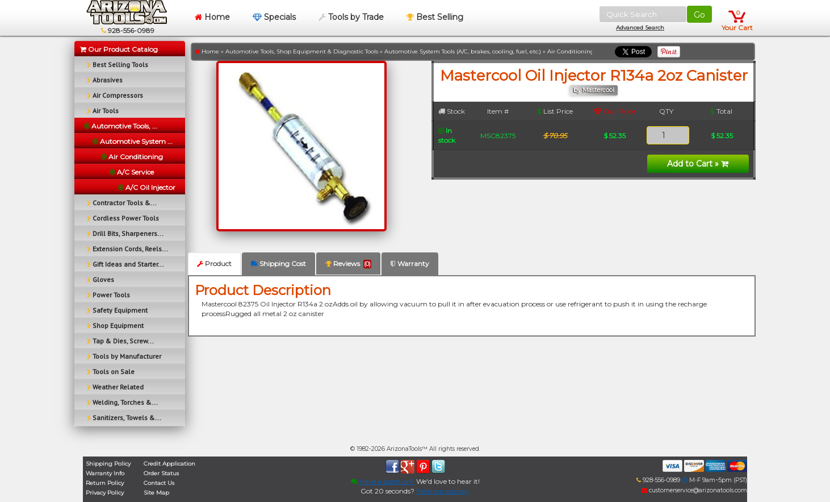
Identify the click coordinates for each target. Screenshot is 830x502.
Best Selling (434, 17)
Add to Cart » (697, 164)
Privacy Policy (105, 492)
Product (214, 263)
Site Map (156, 492)
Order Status (161, 473)
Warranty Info (105, 473)
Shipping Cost (278, 263)
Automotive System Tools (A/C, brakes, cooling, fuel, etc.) (462, 51)
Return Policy (105, 483)
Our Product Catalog (119, 49)
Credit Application (169, 463)
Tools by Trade (351, 17)
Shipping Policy (108, 463)
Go (699, 15)
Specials (274, 17)
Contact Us (159, 483)
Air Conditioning (570, 51)
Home (212, 17)
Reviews (348, 263)
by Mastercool (593, 90)
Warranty (410, 263)
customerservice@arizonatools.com (694, 490)
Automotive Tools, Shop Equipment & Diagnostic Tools (301, 51)
